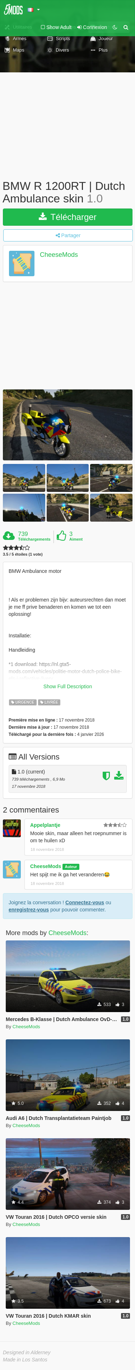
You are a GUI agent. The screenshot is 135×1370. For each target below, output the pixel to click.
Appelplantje (45, 825)
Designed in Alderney (27, 1352)
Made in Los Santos (25, 1359)
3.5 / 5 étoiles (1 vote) (23, 554)
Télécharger (67, 217)
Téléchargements (34, 539)
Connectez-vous (84, 902)
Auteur (71, 866)
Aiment (76, 539)
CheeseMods (59, 255)
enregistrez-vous (29, 909)
